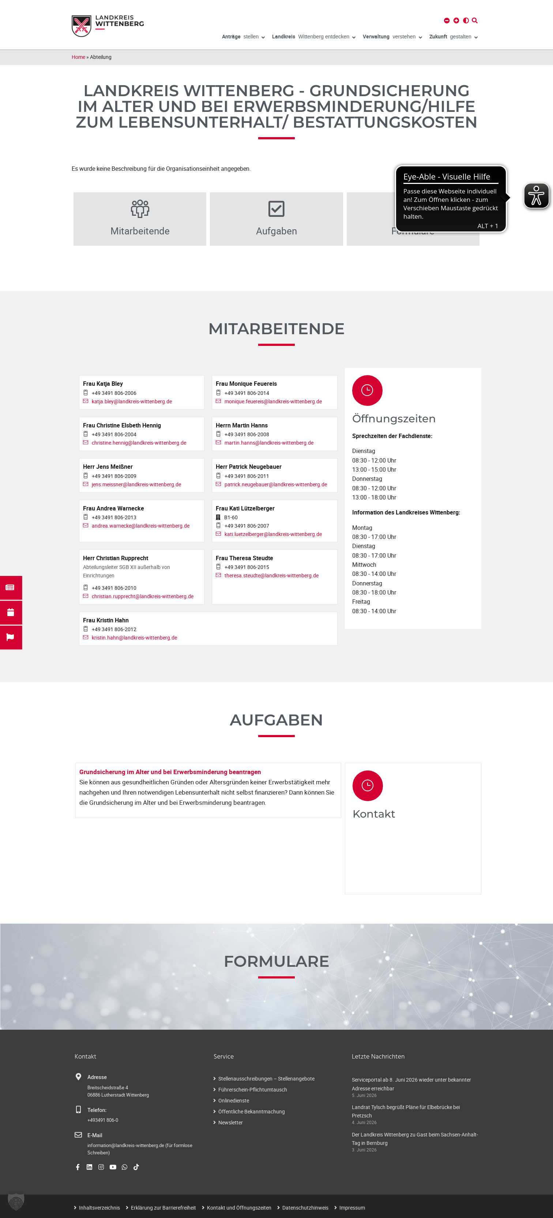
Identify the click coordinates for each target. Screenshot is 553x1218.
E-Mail (94, 1135)
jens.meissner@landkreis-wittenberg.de (136, 484)
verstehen (392, 37)
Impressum (352, 1207)
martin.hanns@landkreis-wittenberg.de (269, 442)
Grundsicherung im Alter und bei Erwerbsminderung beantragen (170, 772)
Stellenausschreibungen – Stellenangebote (266, 1078)
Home (78, 56)
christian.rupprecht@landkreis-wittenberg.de (142, 596)
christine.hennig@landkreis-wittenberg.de (139, 442)
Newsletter (230, 1122)
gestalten (453, 37)
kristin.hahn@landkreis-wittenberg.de (134, 637)
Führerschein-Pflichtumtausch (252, 1089)
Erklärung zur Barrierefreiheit (163, 1207)
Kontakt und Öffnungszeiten (239, 1207)
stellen (243, 37)
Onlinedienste (233, 1100)
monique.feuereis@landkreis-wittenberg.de (273, 401)
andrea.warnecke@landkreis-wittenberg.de (140, 525)
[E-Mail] (78, 1135)
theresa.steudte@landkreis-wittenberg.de (272, 575)
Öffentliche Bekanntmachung (251, 1111)
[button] (16, 1202)
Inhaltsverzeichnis (99, 1207)
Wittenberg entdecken (314, 37)
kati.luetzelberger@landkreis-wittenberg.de (273, 534)
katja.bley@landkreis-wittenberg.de (132, 401)
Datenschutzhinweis (305, 1207)
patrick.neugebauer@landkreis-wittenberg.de (276, 484)
